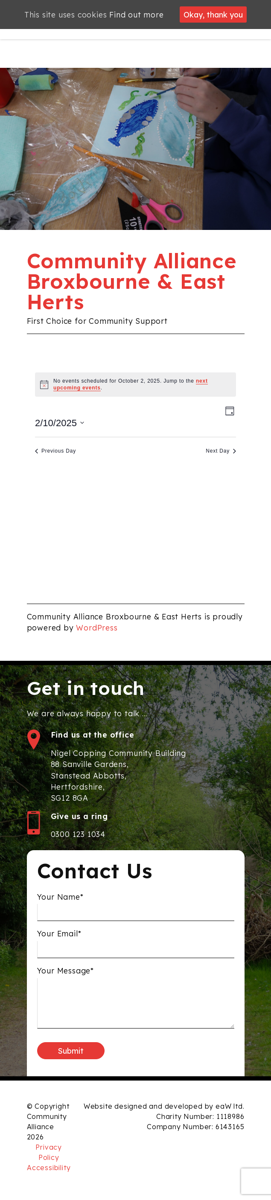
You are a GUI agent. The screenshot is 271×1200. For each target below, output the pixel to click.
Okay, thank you (213, 14)
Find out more (136, 14)
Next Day (221, 451)
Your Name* (60, 899)
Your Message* (65, 974)
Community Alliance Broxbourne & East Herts (132, 281)
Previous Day (55, 451)
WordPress (96, 627)
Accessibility (48, 1167)
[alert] (135, 384)
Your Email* (59, 936)
